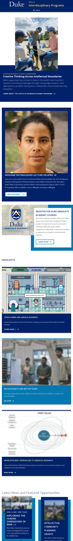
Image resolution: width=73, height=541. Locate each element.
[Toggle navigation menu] (36, 10)
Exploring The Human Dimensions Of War (16, 520)
